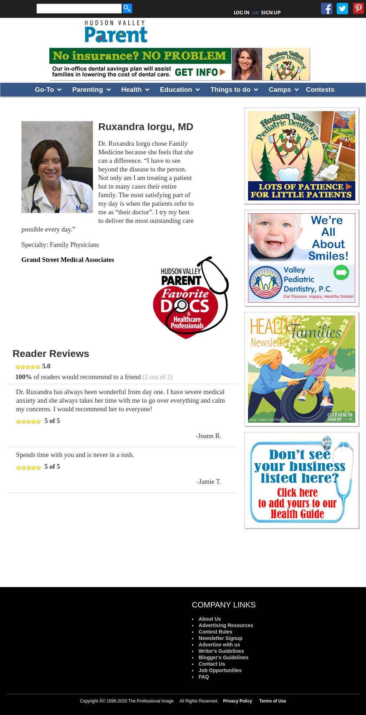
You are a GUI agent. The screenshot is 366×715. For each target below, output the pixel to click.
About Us (210, 619)
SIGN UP (271, 12)
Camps (280, 89)
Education (176, 89)
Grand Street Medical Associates (67, 259)
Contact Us (212, 664)
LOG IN (242, 12)
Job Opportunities (220, 670)
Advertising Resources (226, 625)
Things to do (231, 89)
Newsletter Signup (220, 638)
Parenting (87, 89)
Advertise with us (219, 644)
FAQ (204, 677)
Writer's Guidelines (221, 651)
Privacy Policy (237, 701)
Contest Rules (215, 632)
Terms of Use (272, 701)
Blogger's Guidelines (223, 657)
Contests (320, 89)
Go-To (44, 89)
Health (131, 89)
